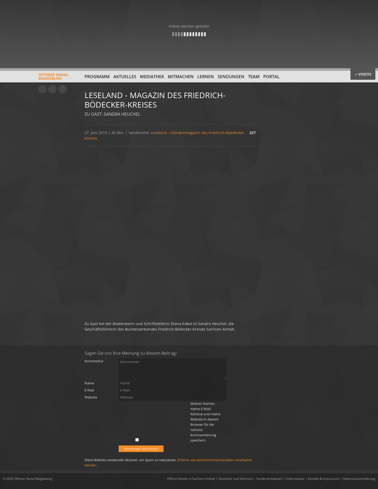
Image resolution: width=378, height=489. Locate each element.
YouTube (42, 89)
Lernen (205, 76)
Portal (271, 76)
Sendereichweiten (269, 478)
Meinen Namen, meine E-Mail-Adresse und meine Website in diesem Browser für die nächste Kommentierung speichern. (205, 422)
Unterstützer (295, 478)
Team (254, 76)
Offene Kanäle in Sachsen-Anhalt (191, 478)
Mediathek (152, 76)
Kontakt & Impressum (323, 478)
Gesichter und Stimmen (235, 478)
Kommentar (94, 361)
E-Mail (89, 390)
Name (89, 383)
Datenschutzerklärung (359, 478)
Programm (97, 76)
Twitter (62, 89)
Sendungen (231, 76)
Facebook (52, 89)
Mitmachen (181, 76)
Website (91, 397)
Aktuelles (124, 76)
